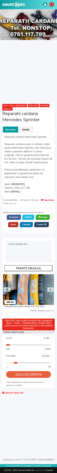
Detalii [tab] (25, 129)
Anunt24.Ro (39, 470)
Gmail (13, 224)
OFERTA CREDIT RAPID (13, 332)
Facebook (14, 217)
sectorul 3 (7, 109)
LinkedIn (26, 224)
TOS (25, 459)
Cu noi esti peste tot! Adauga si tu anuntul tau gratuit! (28, 466)
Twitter (28, 217)
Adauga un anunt (12, 459)
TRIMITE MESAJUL (28, 268)
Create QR (42, 224)
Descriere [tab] (10, 129)
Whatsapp (42, 217)
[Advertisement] (28, 72)
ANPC (33, 459)
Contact (49, 470)
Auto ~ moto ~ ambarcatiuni (14, 105)
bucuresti (44, 105)
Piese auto (33, 105)
